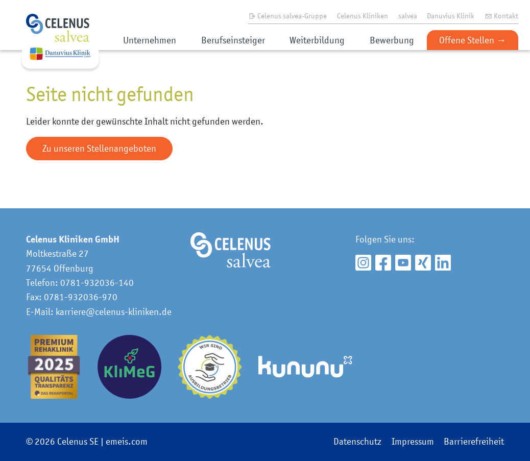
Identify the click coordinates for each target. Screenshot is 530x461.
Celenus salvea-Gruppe (287, 15)
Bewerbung (392, 40)
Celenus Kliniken (362, 15)
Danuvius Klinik (450, 15)
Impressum (413, 441)
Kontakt (502, 15)
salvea (407, 15)
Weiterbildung (317, 40)
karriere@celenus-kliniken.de (114, 311)
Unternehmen (149, 40)
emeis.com (127, 441)
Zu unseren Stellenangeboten (99, 148)
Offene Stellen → (472, 40)
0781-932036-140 (97, 282)
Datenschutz (357, 441)
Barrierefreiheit (474, 441)
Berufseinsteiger (233, 40)
